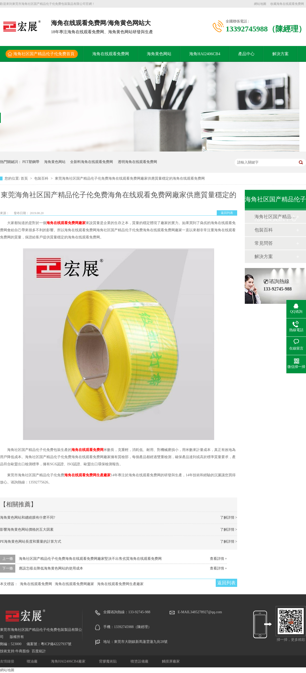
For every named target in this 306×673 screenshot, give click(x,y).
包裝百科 (41, 178)
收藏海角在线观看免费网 (287, 4)
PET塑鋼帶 (31, 162)
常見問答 (263, 243)
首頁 (25, 178)
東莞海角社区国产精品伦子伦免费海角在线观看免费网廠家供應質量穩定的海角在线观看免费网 (130, 178)
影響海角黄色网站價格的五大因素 (27, 529)
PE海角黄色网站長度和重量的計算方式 (30, 541)
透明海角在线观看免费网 (137, 162)
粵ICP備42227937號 (56, 644)
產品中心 (246, 54)
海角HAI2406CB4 (204, 54)
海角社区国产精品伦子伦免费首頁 (43, 54)
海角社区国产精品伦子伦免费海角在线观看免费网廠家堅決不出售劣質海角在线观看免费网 (90, 559)
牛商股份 (22, 651)
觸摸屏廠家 (171, 661)
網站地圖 (260, 4)
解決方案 (280, 54)
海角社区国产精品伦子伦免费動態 (275, 216)
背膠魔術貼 (108, 661)
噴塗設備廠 (140, 661)
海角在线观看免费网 (110, 54)
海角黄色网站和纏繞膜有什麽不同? (27, 517)
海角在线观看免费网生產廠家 (87, 475)
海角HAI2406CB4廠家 (68, 661)
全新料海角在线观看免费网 (91, 162)
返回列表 (227, 213)
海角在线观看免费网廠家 (66, 223)
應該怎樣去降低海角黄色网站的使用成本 (51, 568)
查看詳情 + (218, 559)
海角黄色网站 (159, 54)
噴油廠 (33, 661)
